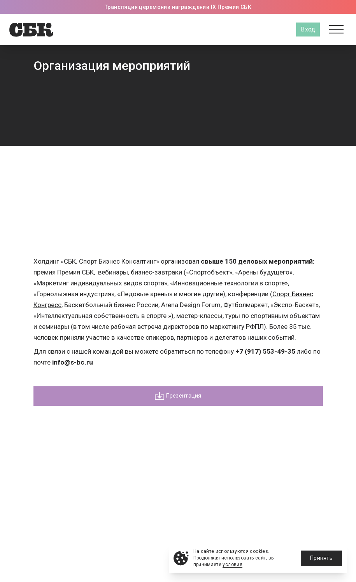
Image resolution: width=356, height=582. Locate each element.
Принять (321, 558)
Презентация (177, 396)
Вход (308, 29)
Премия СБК (75, 272)
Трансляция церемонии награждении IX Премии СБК (178, 7)
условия (232, 564)
